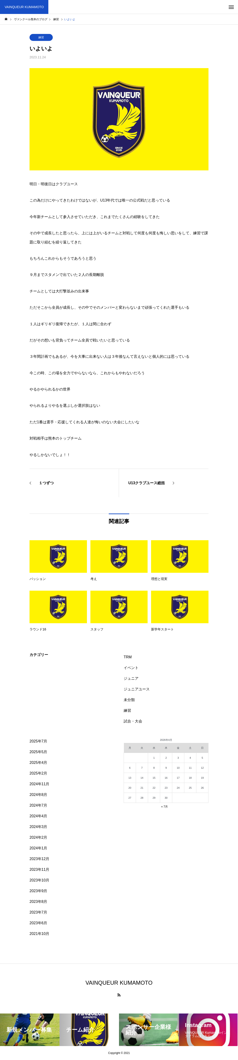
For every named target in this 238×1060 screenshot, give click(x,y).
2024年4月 (38, 816)
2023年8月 (38, 902)
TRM (128, 657)
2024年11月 (39, 784)
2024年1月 (38, 848)
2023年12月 (39, 859)
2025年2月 (38, 773)
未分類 (129, 700)
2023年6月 (38, 923)
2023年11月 (39, 869)
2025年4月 (38, 763)
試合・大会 (133, 721)
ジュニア (131, 678)
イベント (131, 668)
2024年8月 (38, 795)
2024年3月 (38, 827)
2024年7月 (38, 805)
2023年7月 (38, 912)
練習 (41, 37)
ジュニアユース (137, 689)
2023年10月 (39, 880)
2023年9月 (38, 891)
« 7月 (164, 806)
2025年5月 (38, 752)
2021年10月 (39, 934)
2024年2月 (38, 837)
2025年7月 (38, 741)
